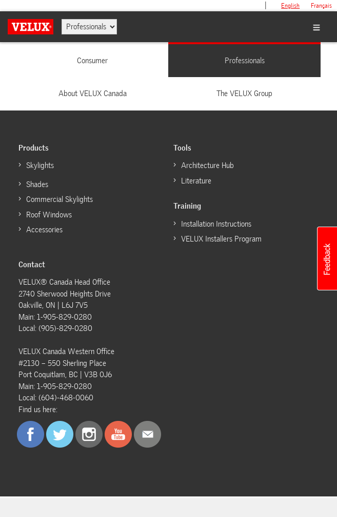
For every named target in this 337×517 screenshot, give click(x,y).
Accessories (44, 229)
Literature (196, 181)
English (290, 5)
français (321, 5)
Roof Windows (49, 214)
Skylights (40, 165)
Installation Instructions (216, 224)
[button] (326, 258)
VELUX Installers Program (221, 239)
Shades (37, 184)
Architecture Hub (207, 165)
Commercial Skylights (59, 199)
